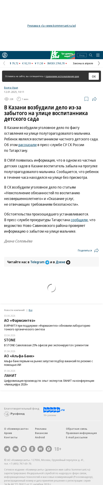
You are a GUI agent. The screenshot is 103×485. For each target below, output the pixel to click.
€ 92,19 (26, 63)
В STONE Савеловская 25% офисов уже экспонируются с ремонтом (46, 345)
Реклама (40, 429)
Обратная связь (76, 429)
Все (30, 310)
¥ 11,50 (39, 63)
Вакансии (41, 433)
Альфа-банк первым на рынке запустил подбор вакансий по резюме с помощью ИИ (48, 363)
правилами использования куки (62, 76)
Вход (81, 55)
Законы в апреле (83, 63)
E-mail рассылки (76, 437)
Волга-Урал (11, 87)
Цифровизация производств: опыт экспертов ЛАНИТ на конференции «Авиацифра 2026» (49, 382)
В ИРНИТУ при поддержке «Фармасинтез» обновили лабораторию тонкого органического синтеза (47, 327)
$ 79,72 (14, 63)
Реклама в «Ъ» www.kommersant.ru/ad (51, 26)
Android (40, 437)
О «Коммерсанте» (16, 429)
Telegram (40, 262)
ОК (94, 76)
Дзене (63, 262)
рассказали (27, 144)
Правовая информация (81, 433)
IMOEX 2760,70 (56, 63)
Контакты (10, 437)
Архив (8, 433)
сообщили (79, 219)
